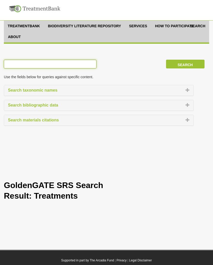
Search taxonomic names (32, 90)
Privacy (122, 260)
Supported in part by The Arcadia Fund (87, 260)
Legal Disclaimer (140, 260)
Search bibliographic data (33, 105)
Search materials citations (33, 120)
